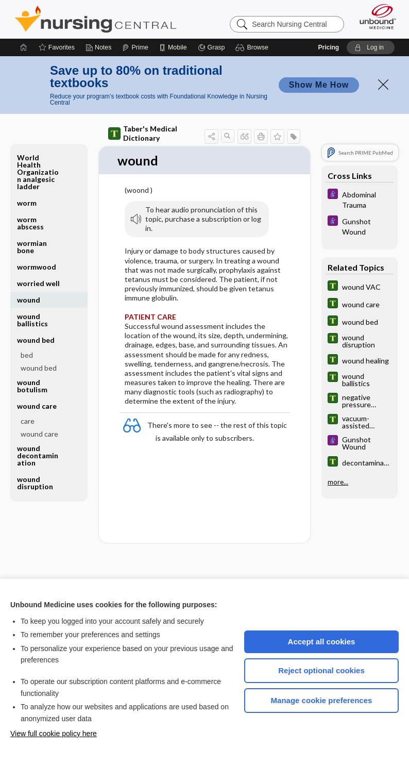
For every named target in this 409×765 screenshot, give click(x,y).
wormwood (36, 266)
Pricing (328, 47)
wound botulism (32, 386)
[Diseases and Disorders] (359, 199)
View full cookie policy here (53, 733)
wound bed (36, 340)
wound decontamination (37, 455)
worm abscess (30, 223)
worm (27, 202)
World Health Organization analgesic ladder (38, 172)
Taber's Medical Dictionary (142, 133)
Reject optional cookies (321, 670)
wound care (37, 406)
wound (28, 299)
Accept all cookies (321, 641)
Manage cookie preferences (321, 700)
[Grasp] (211, 47)
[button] (253, 47)
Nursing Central (95, 19)
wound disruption (35, 483)
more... (338, 482)
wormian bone (32, 247)
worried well (38, 283)
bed (27, 355)
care (28, 421)
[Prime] (135, 47)
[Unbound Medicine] (374, 16)
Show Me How (319, 84)
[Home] (23, 47)
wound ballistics (32, 320)
